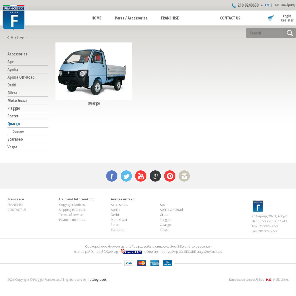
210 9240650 (248, 5)
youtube (140, 176)
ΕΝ (267, 4)
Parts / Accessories (131, 18)
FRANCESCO (13, 16)
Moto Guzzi (17, 100)
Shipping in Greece (72, 210)
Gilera (12, 92)
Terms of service (71, 215)
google (155, 176)
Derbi (11, 85)
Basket (270, 17)
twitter (126, 176)
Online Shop (15, 37)
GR (277, 4)
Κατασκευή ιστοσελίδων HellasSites (259, 280)
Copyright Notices (72, 205)
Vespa (12, 147)
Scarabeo (15, 139)
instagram (184, 176)
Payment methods (72, 220)
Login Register (287, 17)
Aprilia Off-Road (20, 77)
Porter (12, 116)
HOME (96, 18)
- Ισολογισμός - (97, 280)
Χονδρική (288, 4)
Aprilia (12, 69)
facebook (111, 176)
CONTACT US (230, 18)
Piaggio (13, 108)
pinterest (169, 176)
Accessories (17, 54)
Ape (10, 61)
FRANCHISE (170, 18)
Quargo (13, 123)
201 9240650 (267, 231)
